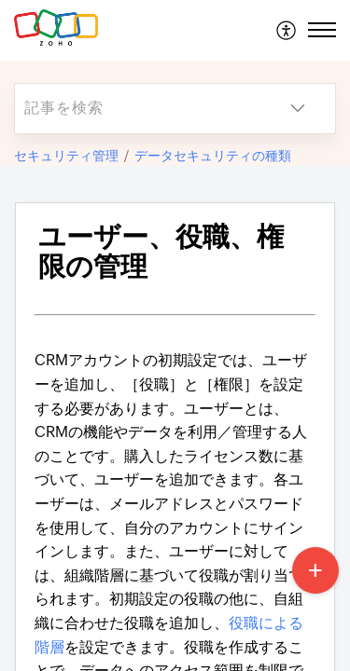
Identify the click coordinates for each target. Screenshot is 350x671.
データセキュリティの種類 (212, 155)
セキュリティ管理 (66, 155)
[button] (287, 29)
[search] (137, 108)
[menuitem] (287, 29)
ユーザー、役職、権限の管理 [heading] (161, 252)
